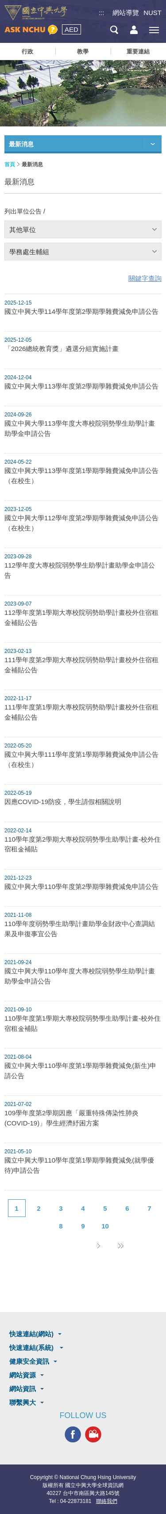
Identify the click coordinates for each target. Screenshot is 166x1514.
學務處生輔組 (29, 252)
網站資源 (22, 1375)
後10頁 (121, 1246)
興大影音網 (93, 1434)
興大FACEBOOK (73, 1434)
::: (101, 12)
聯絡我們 (106, 1501)
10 (105, 1226)
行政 (27, 51)
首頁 (9, 164)
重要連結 (138, 51)
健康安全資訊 (29, 1361)
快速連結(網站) (31, 1334)
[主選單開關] (154, 30)
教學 (83, 51)
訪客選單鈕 (134, 30)
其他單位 (22, 229)
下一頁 (99, 1246)
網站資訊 (22, 1388)
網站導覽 (125, 12)
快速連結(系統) (32, 1347)
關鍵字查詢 (145, 278)
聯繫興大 (22, 1402)
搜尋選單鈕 (114, 30)
